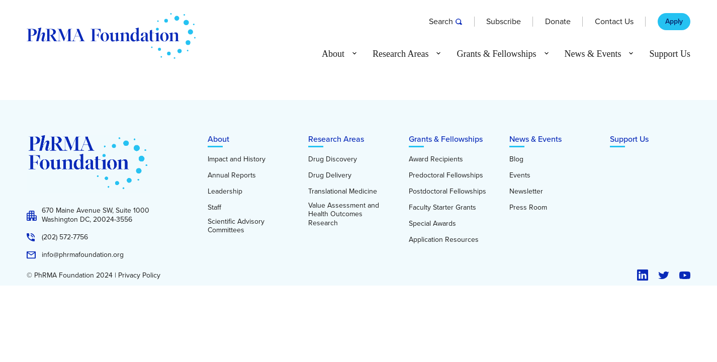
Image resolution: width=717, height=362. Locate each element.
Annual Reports (232, 175)
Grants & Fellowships (446, 139)
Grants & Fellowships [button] (496, 53)
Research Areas (336, 139)
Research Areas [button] (400, 53)
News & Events (535, 139)
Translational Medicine (342, 191)
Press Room (528, 207)
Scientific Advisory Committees (236, 226)
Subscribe (503, 22)
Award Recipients (436, 159)
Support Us (669, 53)
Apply (674, 21)
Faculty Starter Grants (442, 207)
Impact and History (236, 159)
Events (519, 175)
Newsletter (526, 191)
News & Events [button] (593, 53)
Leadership (225, 191)
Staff (214, 207)
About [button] (333, 53)
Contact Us (614, 22)
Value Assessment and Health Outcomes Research (343, 214)
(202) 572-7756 (65, 237)
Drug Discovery (332, 159)
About (218, 139)
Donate (558, 22)
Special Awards (432, 223)
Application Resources (444, 239)
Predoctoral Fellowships (446, 175)
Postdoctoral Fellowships (447, 191)
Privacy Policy (139, 275)
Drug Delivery (329, 175)
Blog (516, 159)
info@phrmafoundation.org (83, 254)
